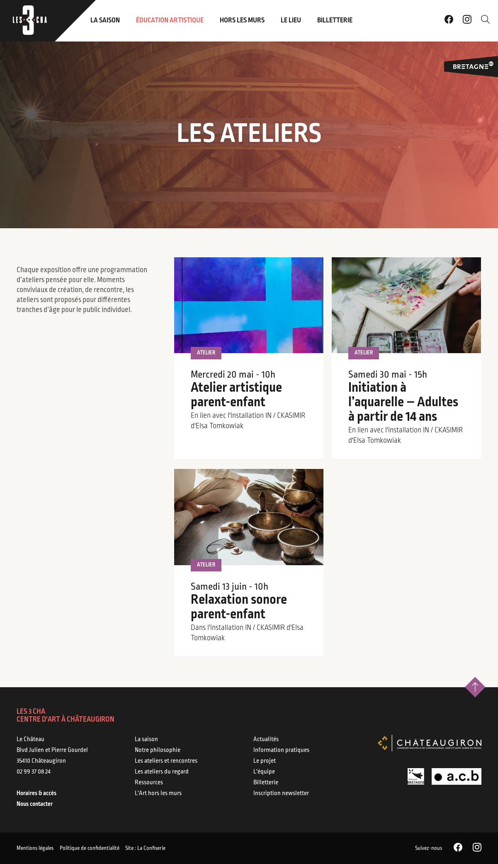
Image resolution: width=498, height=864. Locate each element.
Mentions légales (35, 848)
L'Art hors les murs (158, 793)
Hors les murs (242, 20)
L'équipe (264, 772)
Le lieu (291, 20)
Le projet (264, 761)
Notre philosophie (157, 750)
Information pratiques (281, 750)
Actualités (266, 739)
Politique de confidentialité (100, 848)
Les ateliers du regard (162, 772)
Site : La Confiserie (166, 848)
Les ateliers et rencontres (166, 761)
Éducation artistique (170, 20)
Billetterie (334, 20)
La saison (105, 20)
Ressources (149, 782)
